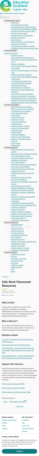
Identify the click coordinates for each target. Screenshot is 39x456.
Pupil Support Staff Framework (21, 216)
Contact (22, 13)
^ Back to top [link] (19, 406)
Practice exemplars (17, 233)
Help (23, 423)
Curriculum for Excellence (11, 105)
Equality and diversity (18, 38)
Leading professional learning (21, 186)
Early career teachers (18, 162)
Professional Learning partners (21, 177)
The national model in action (20, 156)
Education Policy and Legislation (22, 35)
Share (5, 402)
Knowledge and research (19, 235)
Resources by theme (18, 239)
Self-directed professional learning (22, 203)
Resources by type (17, 229)
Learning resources (17, 231)
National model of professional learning (24, 154)
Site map (24, 431)
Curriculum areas (16, 130)
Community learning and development (23, 165)
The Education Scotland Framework (23, 46)
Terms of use (25, 425)
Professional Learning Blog (20, 220)
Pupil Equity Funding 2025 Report (22, 94)
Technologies (15, 145)
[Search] (29, 227)
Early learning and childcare (20, 167)
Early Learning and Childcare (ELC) (22, 58)
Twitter (4, 425)
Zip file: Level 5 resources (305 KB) (13, 388)
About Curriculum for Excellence (21, 107)
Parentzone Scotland (10, 252)
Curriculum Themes (17, 120)
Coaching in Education (18, 207)
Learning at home (17, 261)
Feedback (19, 451)
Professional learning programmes (22, 173)
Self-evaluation (16, 237)
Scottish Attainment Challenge (21, 75)
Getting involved (16, 267)
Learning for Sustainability (20, 128)
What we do (15, 23)
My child (14, 256)
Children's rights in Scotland (20, 126)
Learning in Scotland (10, 50)
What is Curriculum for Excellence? (22, 109)
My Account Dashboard (19, 180)
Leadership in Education (19, 160)
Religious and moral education (21, 139)
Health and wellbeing (18, 135)
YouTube (4, 423)
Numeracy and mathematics (20, 137)
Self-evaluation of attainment (21, 88)
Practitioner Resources (11, 222)
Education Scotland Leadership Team (23, 27)
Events (6, 13)
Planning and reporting (18, 44)
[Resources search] (20, 227)
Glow (10, 13)
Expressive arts (16, 132)
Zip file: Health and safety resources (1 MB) (16, 392)
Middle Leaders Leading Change (22, 214)
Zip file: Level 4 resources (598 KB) (13, 384)
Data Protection (16, 40)
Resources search (17, 224)
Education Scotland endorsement (22, 158)
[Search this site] (8, 17)
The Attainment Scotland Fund (21, 81)
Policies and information (19, 33)
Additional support (17, 265)
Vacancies (15, 13)
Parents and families (18, 246)
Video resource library (18, 218)
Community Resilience (18, 122)
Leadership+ (15, 201)
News (2, 13)
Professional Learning (10, 147)
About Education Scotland (12, 20)
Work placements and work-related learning (16, 345)
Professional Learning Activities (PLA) (23, 205)
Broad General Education (19, 113)
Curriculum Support (17, 117)
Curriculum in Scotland (18, 259)
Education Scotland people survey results (24, 48)
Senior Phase (15, 115)
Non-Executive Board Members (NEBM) (24, 29)
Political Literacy (16, 124)
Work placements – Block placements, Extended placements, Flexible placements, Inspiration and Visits (18, 350)
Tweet (11, 402)
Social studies (16, 143)
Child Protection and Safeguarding (22, 42)
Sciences (14, 141)
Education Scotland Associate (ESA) (23, 31)
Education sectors (17, 55)
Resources (5, 276)
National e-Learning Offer (9, 420)
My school (14, 263)
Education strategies (18, 64)
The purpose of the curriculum (21, 111)
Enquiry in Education (18, 210)
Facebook (5, 428)
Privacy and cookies (28, 428)
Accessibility (25, 420)
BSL (12, 269)
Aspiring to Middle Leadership (21, 212)
